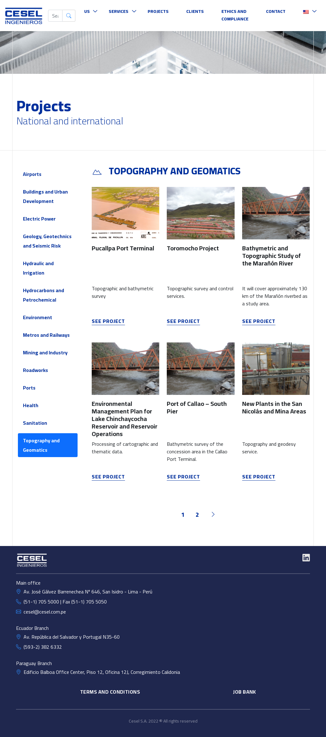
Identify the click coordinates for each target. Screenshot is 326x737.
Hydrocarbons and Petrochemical (43, 295)
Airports (32, 174)
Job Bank (244, 691)
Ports (29, 387)
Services (118, 11)
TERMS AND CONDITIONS (110, 691)
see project (108, 321)
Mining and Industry (45, 352)
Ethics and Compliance (234, 15)
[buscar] (55, 16)
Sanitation (35, 423)
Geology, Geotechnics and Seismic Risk (47, 241)
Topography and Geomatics (41, 445)
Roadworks (35, 370)
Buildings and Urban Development (45, 196)
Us (87, 11)
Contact (275, 11)
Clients (195, 11)
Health (30, 405)
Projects (158, 11)
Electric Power (39, 218)
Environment (37, 317)
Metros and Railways (46, 335)
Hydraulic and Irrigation (38, 268)
